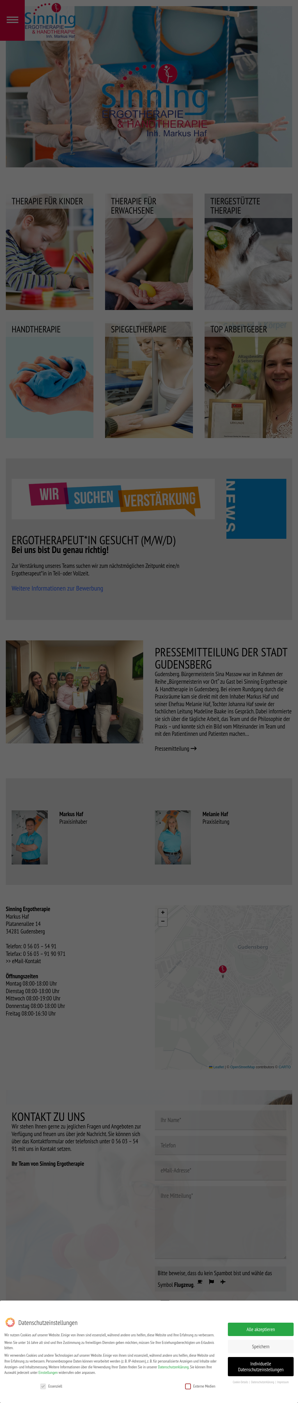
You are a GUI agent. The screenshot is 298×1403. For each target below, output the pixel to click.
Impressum (283, 1382)
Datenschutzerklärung (173, 1367)
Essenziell (51, 1386)
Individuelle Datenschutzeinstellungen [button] (261, 1366)
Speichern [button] (260, 1346)
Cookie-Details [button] (241, 1382)
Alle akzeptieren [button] (260, 1329)
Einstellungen (48, 1372)
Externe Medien (200, 1386)
